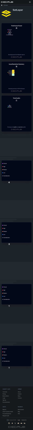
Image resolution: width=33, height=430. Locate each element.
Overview (5, 391)
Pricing (4, 394)
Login (4, 398)
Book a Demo (6, 396)
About (19, 391)
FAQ (19, 413)
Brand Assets (21, 409)
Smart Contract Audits (8, 411)
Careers (20, 394)
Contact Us (24, 420)
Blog (19, 411)
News (19, 396)
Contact (20, 398)
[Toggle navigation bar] (30, 2)
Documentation (6, 402)
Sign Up (4, 400)
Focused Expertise (7, 413)
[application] (16, 78)
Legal (19, 420)
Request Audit (6, 415)
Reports (4, 409)
